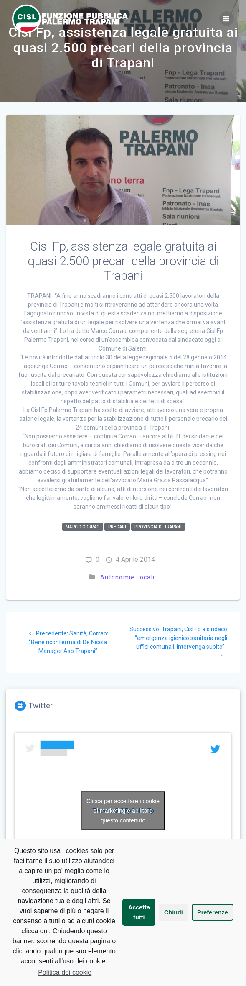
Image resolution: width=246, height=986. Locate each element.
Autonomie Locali (127, 577)
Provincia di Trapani (158, 527)
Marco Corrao (83, 527)
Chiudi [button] (173, 912)
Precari (117, 527)
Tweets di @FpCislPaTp (123, 810)
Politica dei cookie (64, 972)
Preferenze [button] (212, 912)
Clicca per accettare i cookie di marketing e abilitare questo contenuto (123, 811)
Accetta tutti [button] (139, 912)
